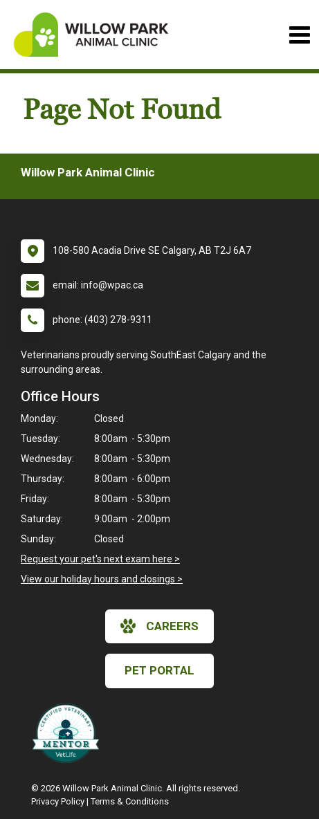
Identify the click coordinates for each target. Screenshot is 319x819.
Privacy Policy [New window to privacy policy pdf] (57, 801)
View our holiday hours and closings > (102, 579)
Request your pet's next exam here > (100, 558)
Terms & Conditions (130, 801)
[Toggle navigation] (299, 35)
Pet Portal (159, 670)
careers (159, 626)
